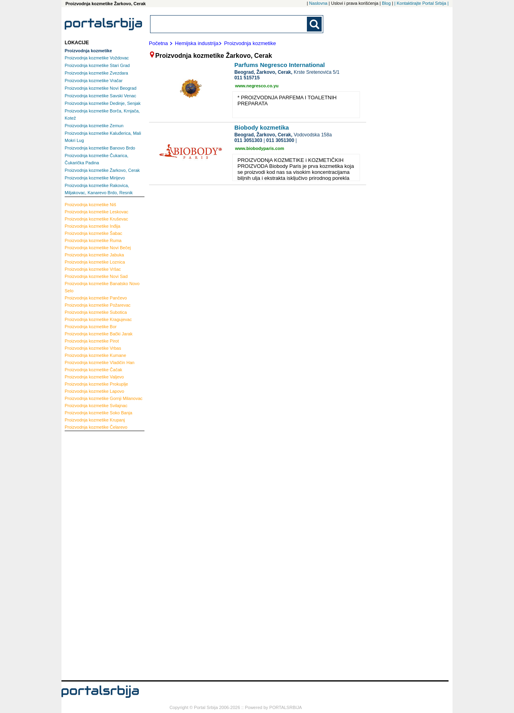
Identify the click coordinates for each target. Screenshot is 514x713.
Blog (386, 3)
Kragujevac (98, 319)
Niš (90, 204)
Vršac (93, 269)
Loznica (95, 262)
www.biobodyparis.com (259, 148)
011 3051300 (280, 140)
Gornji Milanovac (103, 398)
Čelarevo (96, 427)
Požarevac (97, 305)
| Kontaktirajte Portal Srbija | (421, 3)
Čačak (93, 369)
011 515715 (246, 78)
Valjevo (94, 376)
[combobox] (229, 24)
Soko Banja (98, 412)
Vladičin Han (99, 362)
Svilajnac (96, 405)
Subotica (96, 312)
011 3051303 (248, 140)
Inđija (92, 226)
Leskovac (96, 211)
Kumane (95, 355)
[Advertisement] (96, 554)
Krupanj (95, 420)
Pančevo (96, 297)
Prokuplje (96, 384)
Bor (91, 326)
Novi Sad (96, 276)
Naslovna (318, 3)
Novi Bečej (98, 247)
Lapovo (94, 391)
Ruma (93, 240)
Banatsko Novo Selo (102, 287)
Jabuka (94, 254)
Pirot (92, 341)
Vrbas (93, 348)
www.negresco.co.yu (257, 85)
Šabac (93, 233)
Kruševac (96, 219)
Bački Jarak (98, 333)
